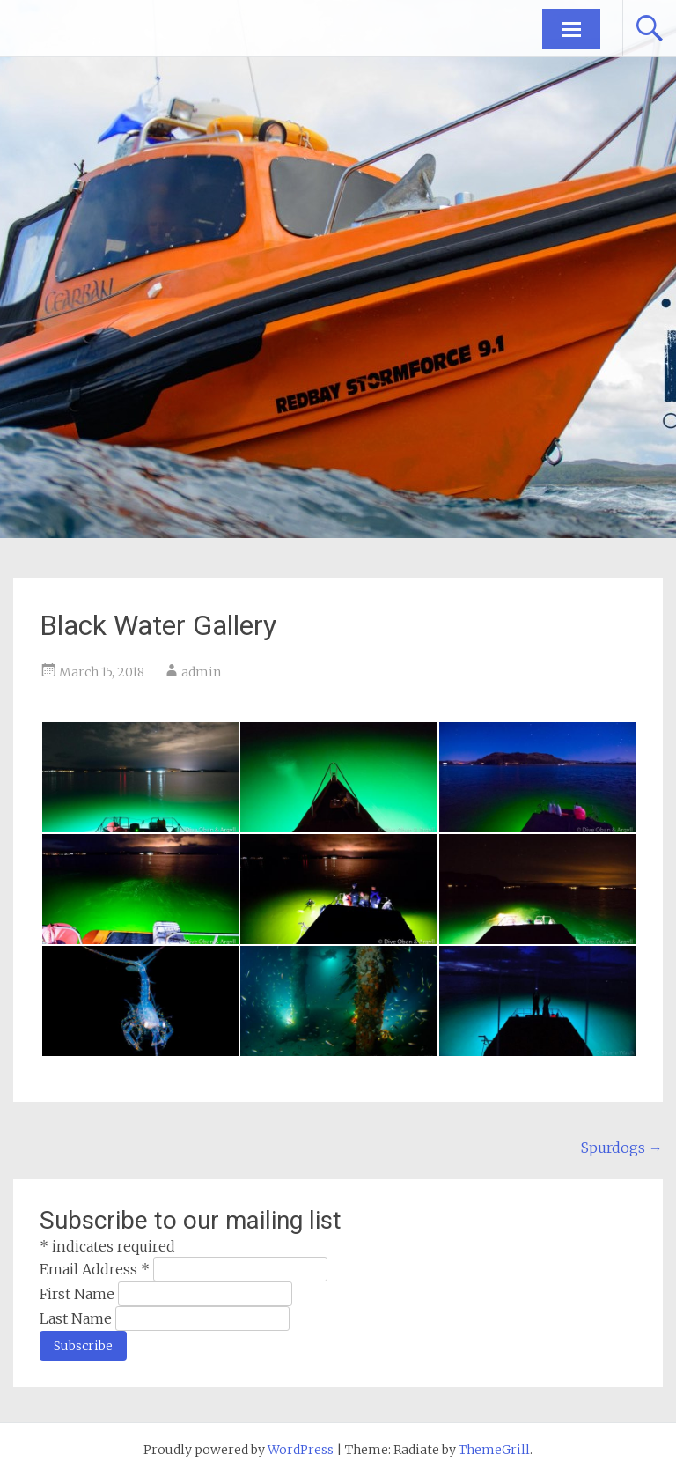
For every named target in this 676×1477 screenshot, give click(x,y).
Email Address (96, 1269)
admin (201, 672)
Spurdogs (622, 1147)
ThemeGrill (494, 1450)
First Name (79, 1294)
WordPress (301, 1450)
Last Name (77, 1318)
